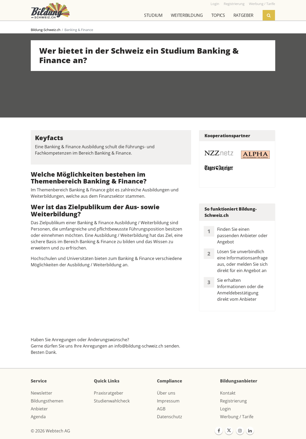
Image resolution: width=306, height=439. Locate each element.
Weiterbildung (187, 15)
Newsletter (41, 393)
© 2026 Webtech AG (50, 431)
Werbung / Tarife (236, 417)
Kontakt (228, 393)
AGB (161, 409)
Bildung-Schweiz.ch (45, 29)
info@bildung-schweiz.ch (138, 346)
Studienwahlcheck (112, 401)
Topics (218, 15)
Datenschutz (169, 417)
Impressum (168, 401)
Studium (153, 15)
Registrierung (233, 401)
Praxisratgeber (108, 393)
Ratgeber (243, 15)
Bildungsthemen (47, 401)
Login (225, 409)
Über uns (166, 393)
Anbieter (39, 409)
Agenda (38, 417)
